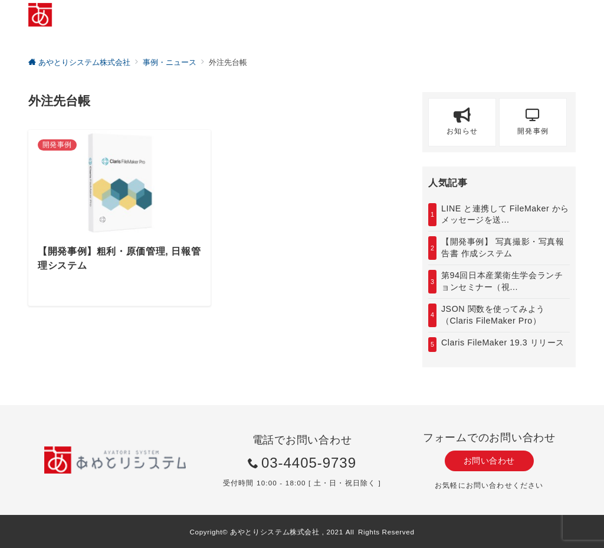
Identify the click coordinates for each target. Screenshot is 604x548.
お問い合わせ (489, 460)
